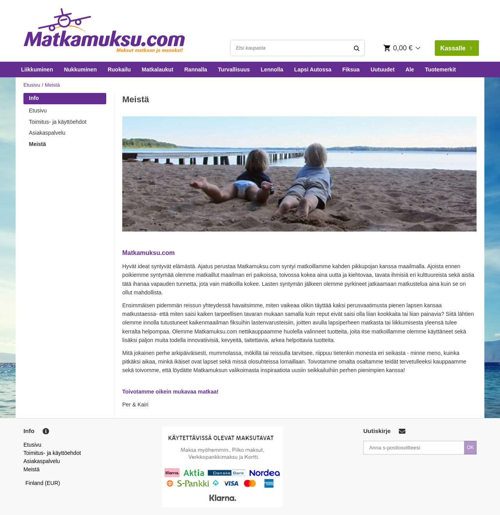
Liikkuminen (37, 69)
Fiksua (350, 69)
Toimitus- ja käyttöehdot (57, 122)
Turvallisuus (234, 69)
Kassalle (456, 48)
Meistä (37, 144)
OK (470, 447)
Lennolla (272, 69)
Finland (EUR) (42, 483)
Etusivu (31, 85)
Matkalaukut (157, 69)
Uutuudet (383, 69)
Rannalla (195, 69)
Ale (409, 69)
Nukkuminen (80, 69)
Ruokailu (119, 69)
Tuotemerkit (440, 69)
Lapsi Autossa (312, 69)
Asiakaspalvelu (47, 133)
